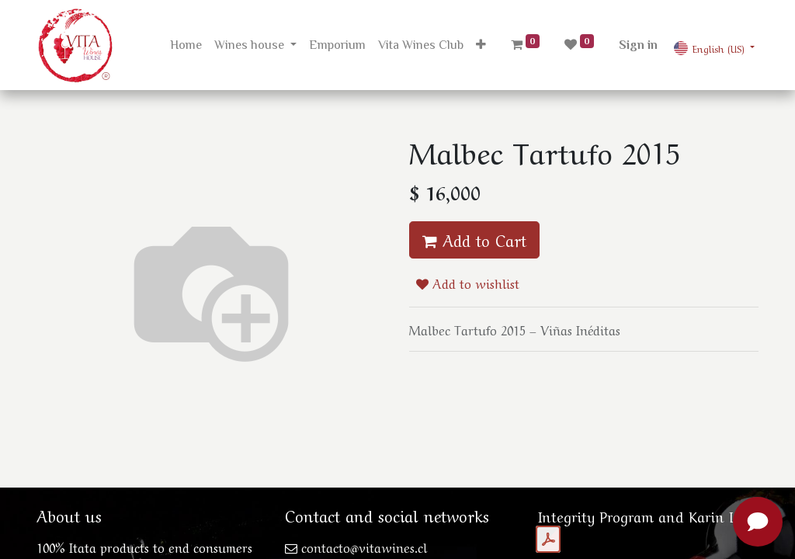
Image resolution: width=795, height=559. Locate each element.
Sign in (638, 45)
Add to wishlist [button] (467, 282)
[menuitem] (186, 45)
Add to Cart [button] (474, 239)
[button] (481, 45)
